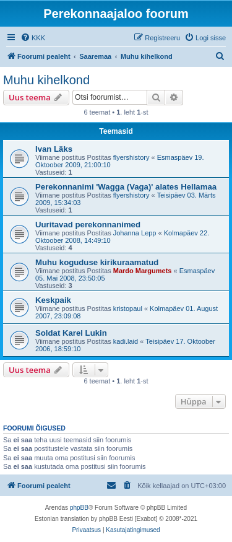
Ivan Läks (53, 149)
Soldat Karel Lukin (71, 333)
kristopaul (127, 308)
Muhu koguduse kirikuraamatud (96, 262)
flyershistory (131, 157)
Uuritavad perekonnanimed (87, 224)
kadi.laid (125, 341)
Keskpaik (53, 300)
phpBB (79, 507)
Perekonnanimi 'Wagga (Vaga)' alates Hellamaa (126, 186)
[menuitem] (32, 37)
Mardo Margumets (142, 270)
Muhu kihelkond (46, 80)
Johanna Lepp (135, 233)
